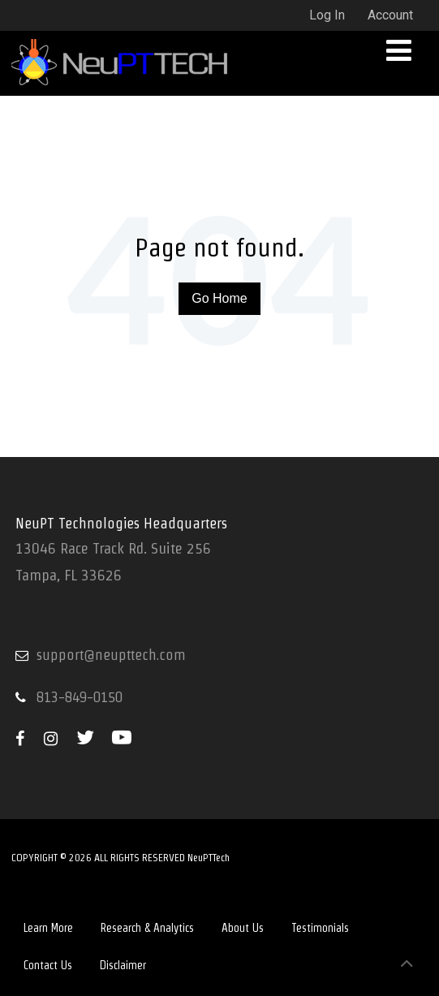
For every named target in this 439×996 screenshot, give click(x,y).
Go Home (219, 298)
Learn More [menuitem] (48, 927)
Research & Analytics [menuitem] (147, 927)
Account (390, 15)
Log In (327, 15)
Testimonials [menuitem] (320, 927)
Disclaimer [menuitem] (123, 965)
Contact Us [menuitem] (48, 965)
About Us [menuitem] (243, 927)
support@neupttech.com (111, 654)
